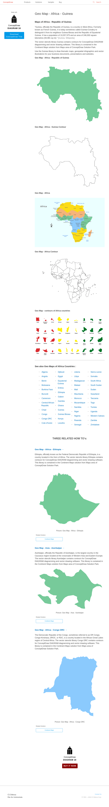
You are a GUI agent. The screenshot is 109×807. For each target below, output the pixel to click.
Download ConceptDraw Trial (14, 35)
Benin (44, 381)
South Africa (96, 381)
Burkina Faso (47, 389)
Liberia (77, 372)
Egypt (60, 376)
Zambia (94, 420)
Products (27, 2)
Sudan (93, 389)
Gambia (61, 401)
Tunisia (94, 407)
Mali (76, 389)
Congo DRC (47, 419)
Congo (44, 414)
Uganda (94, 411)
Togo (93, 403)
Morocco (78, 398)
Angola (45, 376)
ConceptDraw (8, 2)
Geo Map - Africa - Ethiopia (48, 449)
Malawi (77, 385)
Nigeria (77, 416)
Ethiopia (61, 392)
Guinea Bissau (64, 414)
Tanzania (94, 398)
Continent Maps (49, 539)
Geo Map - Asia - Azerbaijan (48, 548)
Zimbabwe (95, 425)
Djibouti (61, 372)
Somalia (94, 376)
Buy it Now (70, 766)
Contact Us (98, 794)
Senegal (77, 425)
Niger (76, 411)
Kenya (60, 419)
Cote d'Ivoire (47, 423)
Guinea (61, 410)
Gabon (61, 397)
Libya (76, 376)
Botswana (46, 385)
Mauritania (78, 394)
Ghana (61, 405)
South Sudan (96, 385)
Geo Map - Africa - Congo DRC (50, 630)
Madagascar (79, 381)
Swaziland (95, 394)
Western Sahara (97, 416)
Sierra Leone (96, 372)
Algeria (45, 372)
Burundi (45, 394)
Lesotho (61, 423)
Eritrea (61, 388)
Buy (60, 2)
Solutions (38, 2)
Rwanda (77, 420)
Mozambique (79, 403)
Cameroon (46, 398)
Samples (51, 2)
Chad (44, 410)
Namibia (77, 407)
